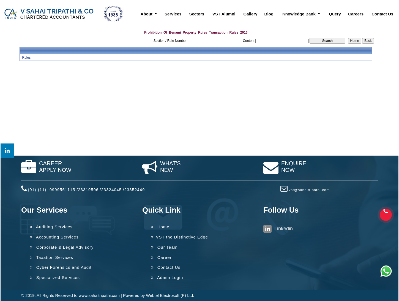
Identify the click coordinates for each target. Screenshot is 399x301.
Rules (26, 57)
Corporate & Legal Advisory (62, 247)
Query (335, 14)
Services (173, 14)
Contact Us (382, 14)
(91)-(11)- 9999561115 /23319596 (63, 189)
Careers (356, 14)
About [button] (147, 14)
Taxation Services (51, 257)
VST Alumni (224, 14)
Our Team (164, 247)
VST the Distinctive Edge (179, 237)
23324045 (111, 189)
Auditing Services (51, 226)
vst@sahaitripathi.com (309, 190)
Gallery (251, 14)
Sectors (196, 14)
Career (161, 257)
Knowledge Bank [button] (299, 14)
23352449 (134, 189)
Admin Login (167, 277)
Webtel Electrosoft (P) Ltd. (170, 295)
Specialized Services (55, 277)
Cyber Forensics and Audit (61, 267)
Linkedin (278, 229)
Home (160, 226)
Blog (269, 14)
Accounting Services (54, 237)
